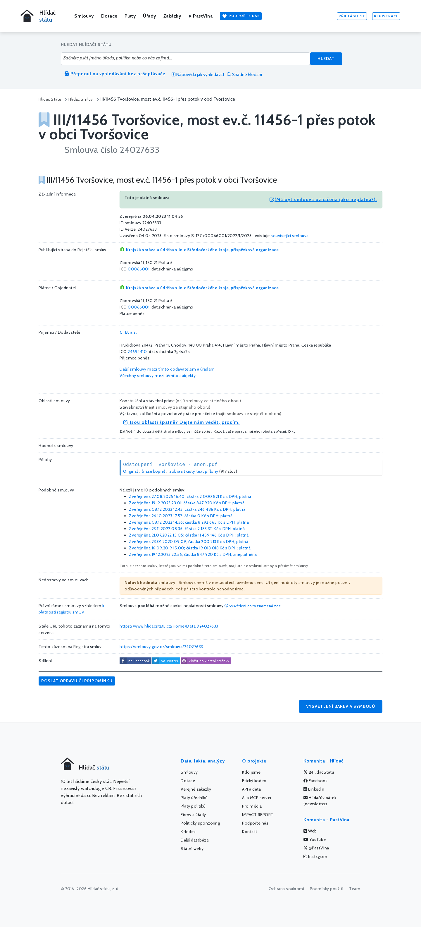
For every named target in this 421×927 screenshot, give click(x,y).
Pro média (252, 806)
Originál (130, 471)
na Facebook (139, 661)
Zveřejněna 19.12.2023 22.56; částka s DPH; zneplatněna (193, 554)
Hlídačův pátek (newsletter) (319, 800)
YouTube (314, 839)
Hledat (326, 58)
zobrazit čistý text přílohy (193, 471)
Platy (130, 16)
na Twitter (169, 661)
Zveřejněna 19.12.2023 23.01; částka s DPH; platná (186, 503)
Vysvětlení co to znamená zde (253, 606)
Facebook (315, 780)
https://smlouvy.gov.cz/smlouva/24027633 (161, 646)
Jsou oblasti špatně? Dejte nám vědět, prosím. (181, 422)
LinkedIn (313, 789)
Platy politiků (193, 806)
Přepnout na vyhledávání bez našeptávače (115, 73)
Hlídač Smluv (80, 99)
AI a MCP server (257, 797)
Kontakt (249, 831)
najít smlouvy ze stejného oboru (208, 400)
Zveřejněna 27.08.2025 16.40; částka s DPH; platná (190, 496)
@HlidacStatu (318, 772)
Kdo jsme (251, 772)
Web (310, 831)
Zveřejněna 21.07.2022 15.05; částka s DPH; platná (189, 535)
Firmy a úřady (193, 814)
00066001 (138, 269)
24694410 (137, 351)
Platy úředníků (194, 797)
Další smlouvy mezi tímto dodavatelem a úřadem (167, 369)
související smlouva (290, 235)
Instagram (315, 856)
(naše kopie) (153, 471)
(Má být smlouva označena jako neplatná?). (323, 199)
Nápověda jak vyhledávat (198, 74)
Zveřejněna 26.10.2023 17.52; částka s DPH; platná (180, 515)
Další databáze (195, 840)
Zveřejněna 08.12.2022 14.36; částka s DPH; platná (189, 522)
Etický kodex (254, 780)
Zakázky (172, 16)
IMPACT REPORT (258, 814)
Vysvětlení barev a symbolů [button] (340, 706)
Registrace (386, 16)
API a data (251, 789)
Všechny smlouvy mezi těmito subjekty (158, 375)
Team (354, 888)
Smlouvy (84, 16)
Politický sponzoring (200, 823)
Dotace (109, 16)
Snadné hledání (244, 74)
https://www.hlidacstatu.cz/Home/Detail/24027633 (169, 626)
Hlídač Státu (50, 99)
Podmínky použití (327, 888)
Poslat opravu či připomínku (77, 680)
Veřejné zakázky (196, 789)
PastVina (200, 16)
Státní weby (192, 848)
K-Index (188, 831)
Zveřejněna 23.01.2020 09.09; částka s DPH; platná (188, 541)
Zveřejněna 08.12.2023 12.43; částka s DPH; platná (187, 509)
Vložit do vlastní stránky (205, 661)
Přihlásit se (352, 16)
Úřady (149, 16)
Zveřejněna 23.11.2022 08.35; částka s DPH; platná (187, 528)
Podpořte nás (241, 16)
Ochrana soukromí (286, 888)
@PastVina (316, 848)
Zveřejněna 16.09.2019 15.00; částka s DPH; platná (190, 548)
